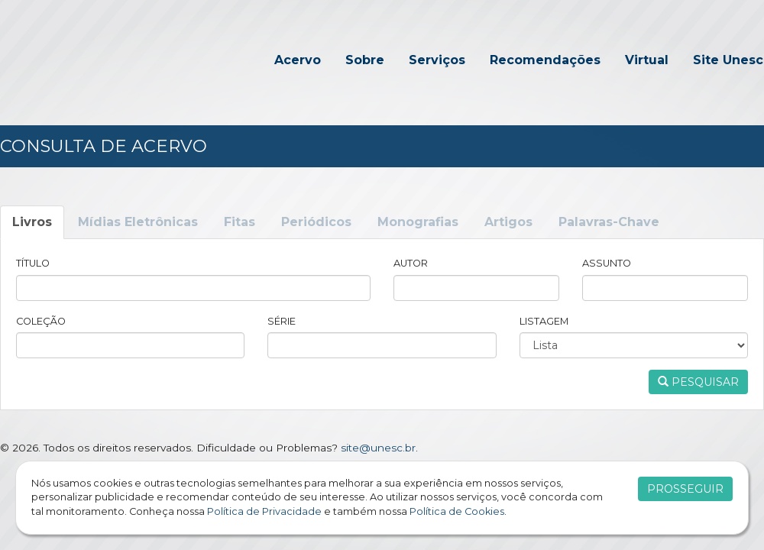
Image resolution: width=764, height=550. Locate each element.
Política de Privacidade (264, 511)
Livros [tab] (32, 222)
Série (281, 321)
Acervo (297, 60)
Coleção (41, 321)
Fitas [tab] (239, 222)
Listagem (544, 321)
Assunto (606, 263)
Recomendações (545, 60)
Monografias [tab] (417, 222)
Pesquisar (698, 382)
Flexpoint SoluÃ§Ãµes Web (754, 448)
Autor (410, 263)
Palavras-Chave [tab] (608, 222)
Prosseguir (685, 489)
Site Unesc (728, 60)
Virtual (646, 60)
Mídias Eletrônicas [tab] (138, 222)
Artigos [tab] (508, 222)
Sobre (364, 60)
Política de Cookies (457, 511)
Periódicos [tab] (316, 222)
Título (33, 263)
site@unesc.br (378, 448)
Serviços (437, 60)
